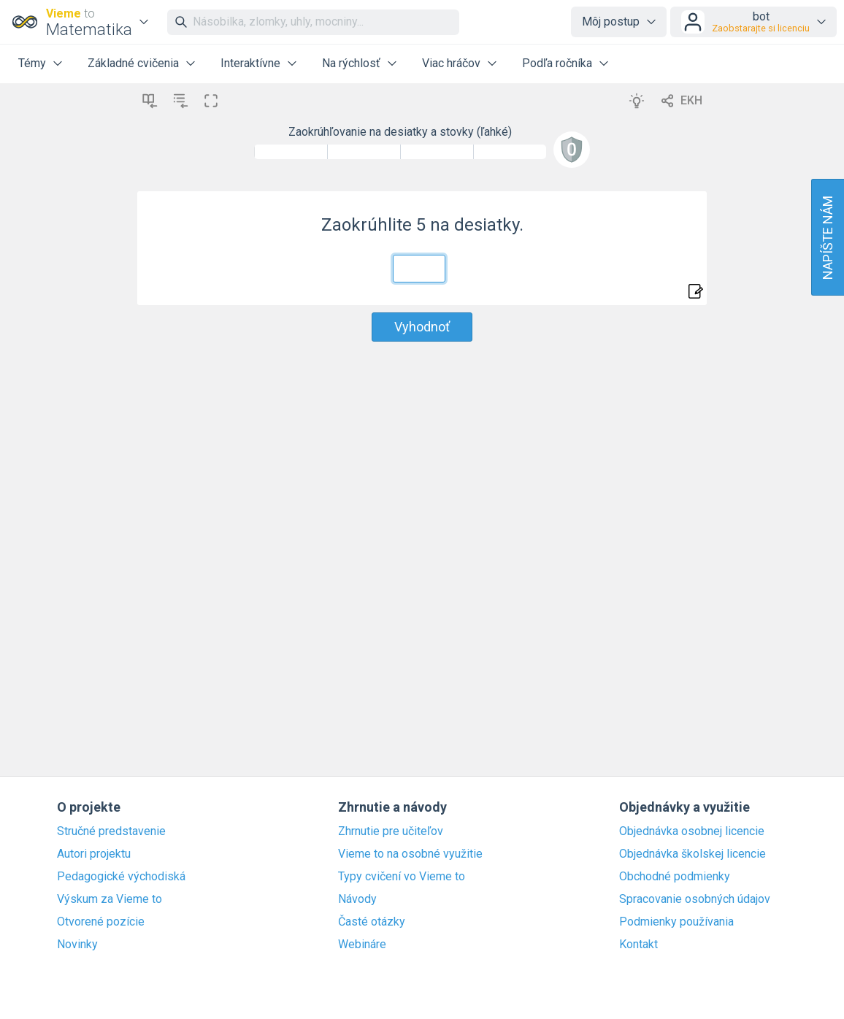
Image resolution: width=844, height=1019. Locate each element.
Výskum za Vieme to (109, 899)
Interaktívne (250, 63)
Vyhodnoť (422, 326)
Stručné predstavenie (111, 831)
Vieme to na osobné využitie (410, 854)
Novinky (77, 944)
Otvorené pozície (101, 921)
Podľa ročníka (557, 63)
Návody (357, 899)
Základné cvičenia (133, 63)
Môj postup (611, 21)
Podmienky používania (676, 921)
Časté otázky (371, 921)
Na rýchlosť (351, 63)
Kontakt (638, 944)
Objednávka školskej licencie (692, 854)
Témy (32, 63)
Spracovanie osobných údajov (694, 899)
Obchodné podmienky (674, 876)
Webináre (362, 944)
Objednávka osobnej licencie (691, 831)
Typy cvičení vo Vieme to (401, 876)
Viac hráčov (451, 63)
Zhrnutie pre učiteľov (390, 831)
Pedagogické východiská (121, 876)
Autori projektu (94, 854)
